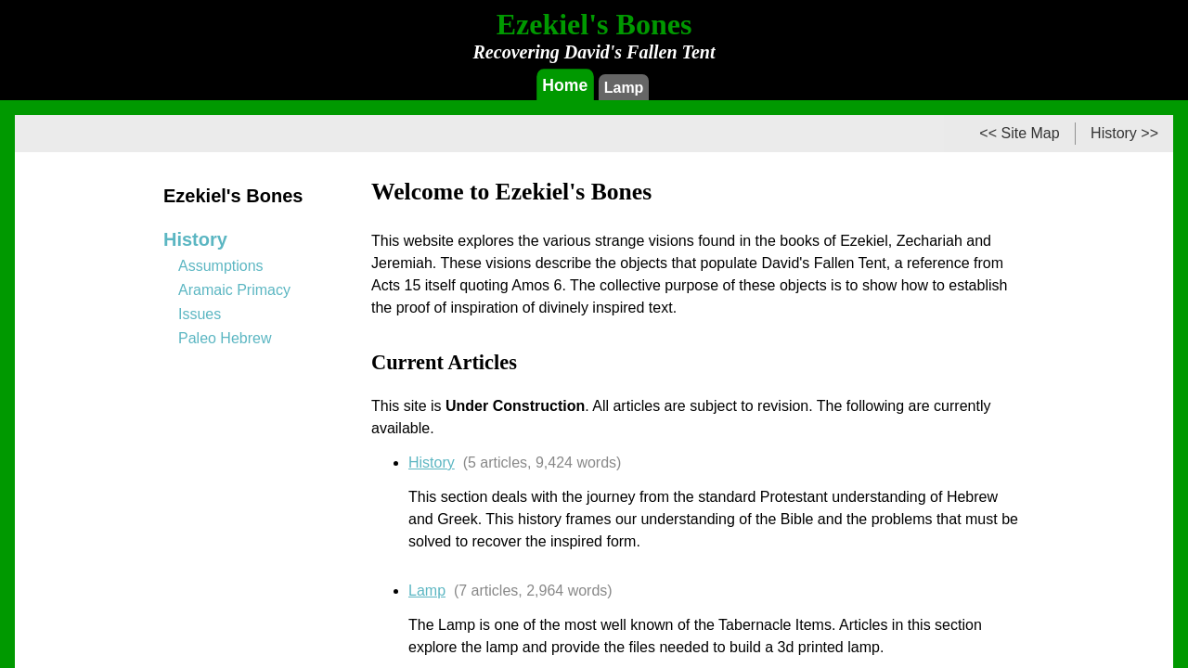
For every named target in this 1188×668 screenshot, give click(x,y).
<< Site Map (1019, 133)
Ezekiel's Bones (233, 196)
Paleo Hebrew (225, 338)
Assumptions (221, 266)
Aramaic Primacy (234, 290)
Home (565, 84)
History (431, 462)
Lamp (624, 88)
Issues (199, 314)
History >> (1124, 133)
